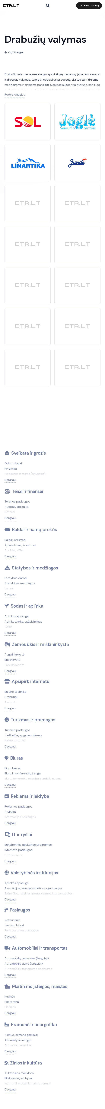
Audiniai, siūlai (14, 550)
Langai (9, 588)
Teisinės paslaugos (17, 501)
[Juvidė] (77, 160)
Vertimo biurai (14, 925)
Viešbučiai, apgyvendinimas (23, 735)
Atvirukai (10, 812)
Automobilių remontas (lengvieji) (27, 958)
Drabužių (11, 74)
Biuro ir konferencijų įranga (23, 773)
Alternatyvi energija (18, 1040)
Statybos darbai (16, 578)
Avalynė (10, 702)
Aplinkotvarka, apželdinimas (23, 622)
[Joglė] (77, 116)
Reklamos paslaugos (18, 806)
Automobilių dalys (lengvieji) (24, 964)
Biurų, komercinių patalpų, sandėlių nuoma (33, 779)
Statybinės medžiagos (20, 583)
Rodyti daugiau (15, 94)
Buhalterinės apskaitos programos (28, 845)
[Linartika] (27, 160)
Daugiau (10, 480)
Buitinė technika (15, 692)
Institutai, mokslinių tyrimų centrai (28, 1083)
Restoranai (12, 1002)
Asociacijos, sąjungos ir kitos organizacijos (33, 888)
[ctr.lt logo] (11, 5)
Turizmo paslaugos (17, 730)
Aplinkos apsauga (17, 616)
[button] (48, 5)
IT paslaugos (13, 855)
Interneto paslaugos (18, 850)
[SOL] (27, 118)
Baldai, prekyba (15, 540)
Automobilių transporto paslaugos (28, 969)
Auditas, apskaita (16, 507)
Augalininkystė (14, 654)
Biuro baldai (13, 768)
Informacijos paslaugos (20, 817)
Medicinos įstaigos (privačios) (25, 474)
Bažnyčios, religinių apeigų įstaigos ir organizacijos (39, 893)
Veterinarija (12, 920)
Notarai (10, 512)
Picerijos (10, 1007)
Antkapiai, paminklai (18, 1045)
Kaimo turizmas (15, 740)
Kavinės (10, 996)
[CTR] (27, 204)
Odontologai (13, 463)
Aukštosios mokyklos (19, 1073)
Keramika (11, 469)
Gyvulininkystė (14, 665)
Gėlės (8, 627)
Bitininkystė (12, 660)
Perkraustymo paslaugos (22, 930)
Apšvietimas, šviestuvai (20, 545)
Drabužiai (11, 697)
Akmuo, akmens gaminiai (21, 1035)
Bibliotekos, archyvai (18, 1078)
